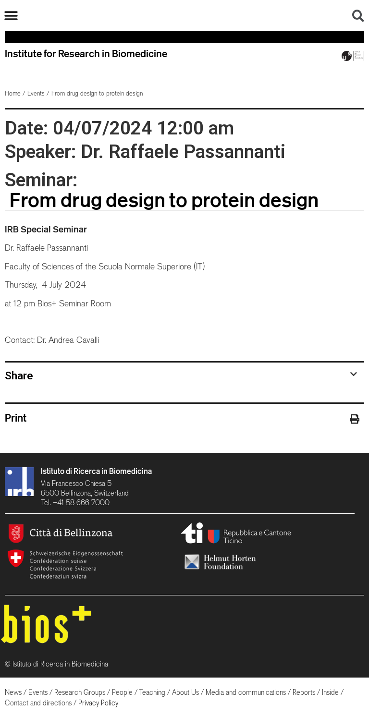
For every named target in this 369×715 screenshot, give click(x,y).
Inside (330, 692)
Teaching (152, 692)
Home (13, 93)
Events (36, 93)
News (13, 692)
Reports (304, 692)
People (122, 692)
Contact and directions (38, 702)
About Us (185, 692)
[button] (11, 15)
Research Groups (79, 692)
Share (19, 375)
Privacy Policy (98, 702)
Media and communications (246, 692)
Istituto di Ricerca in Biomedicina (96, 471)
